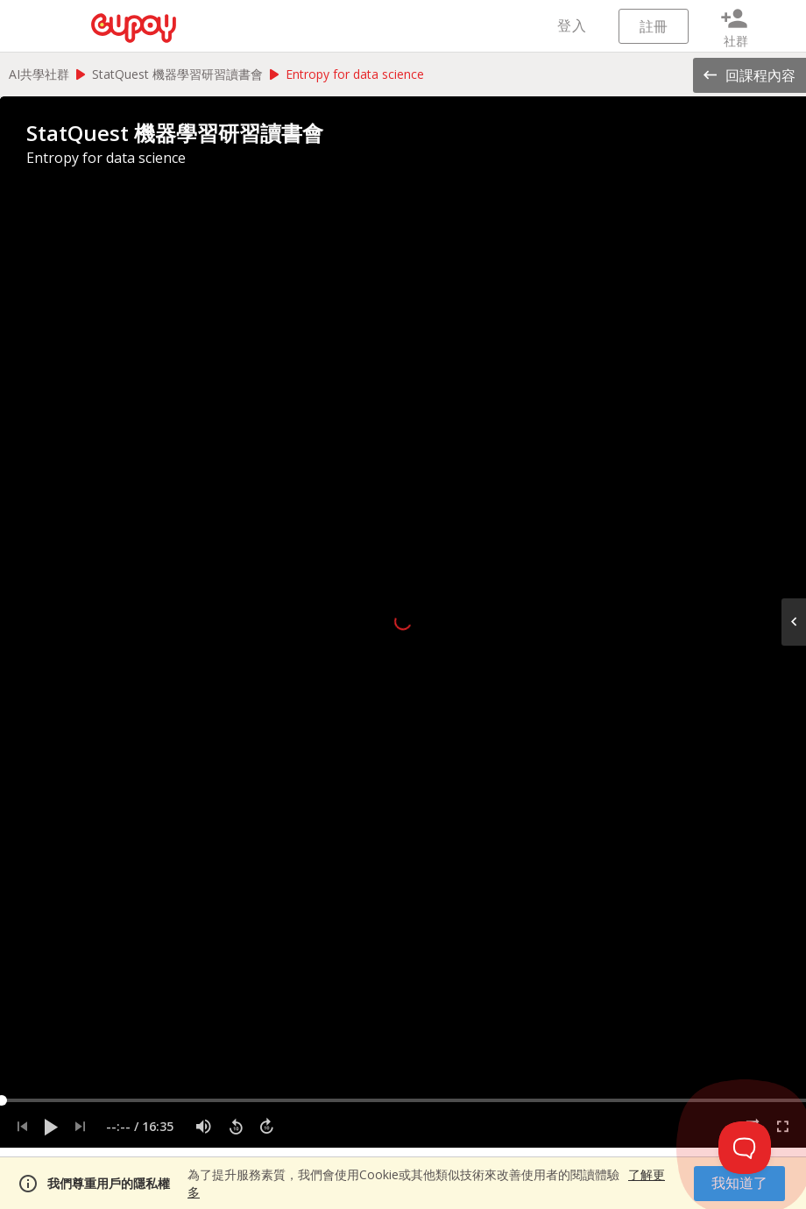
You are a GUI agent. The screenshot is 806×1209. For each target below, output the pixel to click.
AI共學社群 (39, 74)
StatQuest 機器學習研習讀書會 (177, 74)
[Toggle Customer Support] (744, 1147)
